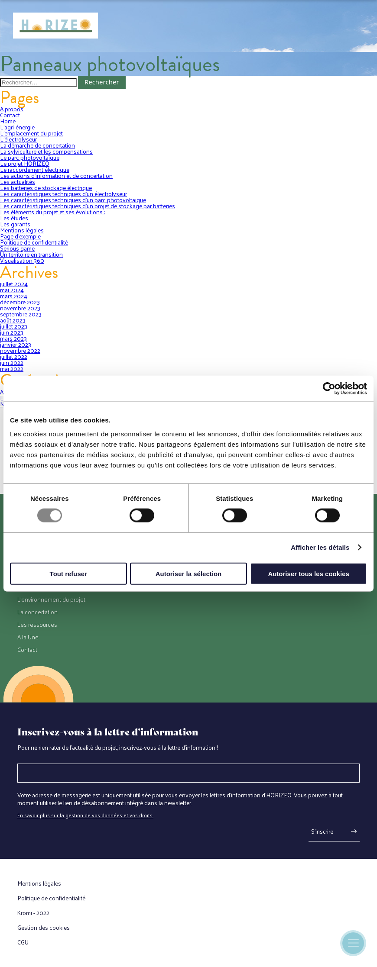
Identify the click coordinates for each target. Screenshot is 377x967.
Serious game (17, 248)
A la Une (28, 637)
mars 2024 (13, 295)
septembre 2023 (21, 314)
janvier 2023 (15, 344)
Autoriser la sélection (189, 573)
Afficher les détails (320, 547)
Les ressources (37, 625)
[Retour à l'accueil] (55, 26)
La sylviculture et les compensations (46, 151)
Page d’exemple (20, 236)
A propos (11, 108)
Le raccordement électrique (34, 169)
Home (8, 121)
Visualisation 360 (22, 260)
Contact (10, 115)
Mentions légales (22, 230)
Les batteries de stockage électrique (46, 187)
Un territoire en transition (31, 254)
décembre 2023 (20, 302)
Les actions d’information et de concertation (56, 175)
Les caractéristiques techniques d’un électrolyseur (63, 193)
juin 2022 (11, 362)
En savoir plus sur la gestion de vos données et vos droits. (85, 815)
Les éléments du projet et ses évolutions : (52, 211)
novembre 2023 (20, 308)
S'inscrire (322, 831)
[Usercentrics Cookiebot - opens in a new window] (329, 388)
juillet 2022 (13, 356)
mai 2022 (11, 368)
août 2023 (13, 320)
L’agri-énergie (17, 127)
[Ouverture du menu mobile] (353, 943)
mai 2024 (12, 289)
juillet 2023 (13, 326)
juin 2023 (11, 332)
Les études (14, 218)
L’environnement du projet (51, 599)
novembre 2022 (20, 350)
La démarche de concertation (37, 145)
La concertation (37, 612)
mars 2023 (13, 338)
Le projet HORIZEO (24, 163)
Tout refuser (68, 573)
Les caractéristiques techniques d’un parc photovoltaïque (73, 199)
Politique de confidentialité (34, 242)
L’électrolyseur (18, 139)
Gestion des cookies (43, 928)
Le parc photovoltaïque (29, 157)
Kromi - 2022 (33, 913)
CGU (23, 942)
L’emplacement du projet (31, 133)
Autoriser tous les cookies (308, 573)
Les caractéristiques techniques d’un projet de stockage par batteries (87, 205)
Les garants (15, 224)
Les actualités (17, 181)
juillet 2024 (14, 283)
